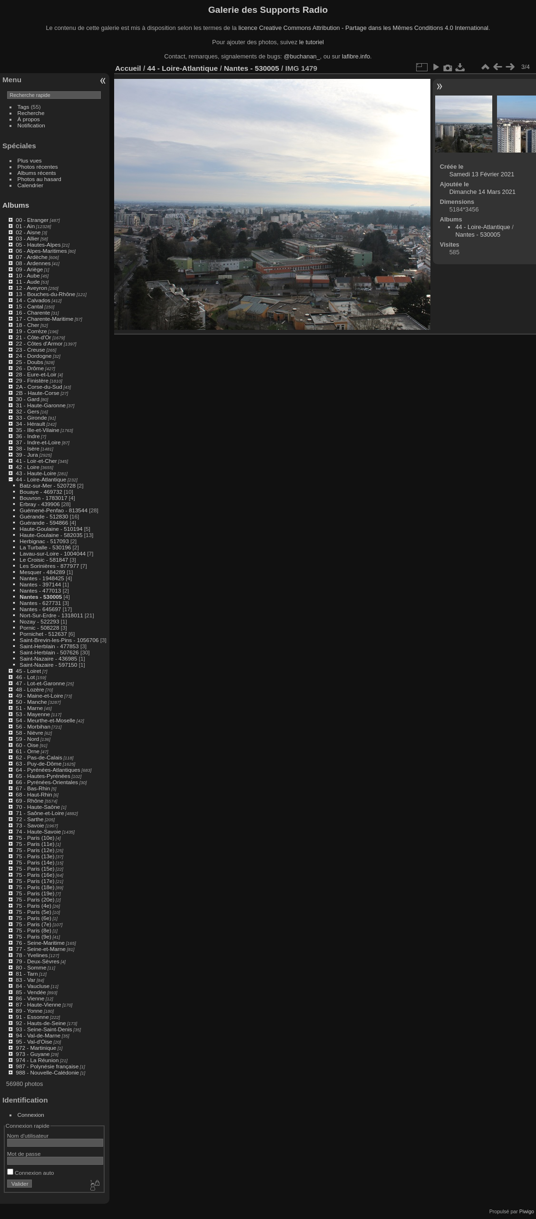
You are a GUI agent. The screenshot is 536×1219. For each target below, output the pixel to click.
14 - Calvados (33, 300)
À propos (29, 119)
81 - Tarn (27, 973)
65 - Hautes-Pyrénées (43, 776)
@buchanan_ (301, 56)
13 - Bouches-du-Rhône (45, 294)
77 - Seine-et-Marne (41, 949)
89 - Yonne (29, 1011)
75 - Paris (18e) (35, 887)
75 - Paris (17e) (35, 881)
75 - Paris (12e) (35, 850)
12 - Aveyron (31, 288)
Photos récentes (38, 166)
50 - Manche (31, 702)
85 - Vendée (31, 992)
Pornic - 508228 (39, 627)
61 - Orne (27, 751)
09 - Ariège (29, 269)
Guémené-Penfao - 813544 (53, 510)
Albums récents (37, 173)
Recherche (31, 113)
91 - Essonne (32, 1017)
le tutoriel (311, 42)
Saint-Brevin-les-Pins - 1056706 (58, 640)
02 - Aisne (28, 232)
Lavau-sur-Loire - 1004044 (52, 553)
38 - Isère (27, 448)
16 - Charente (33, 312)
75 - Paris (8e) (33, 930)
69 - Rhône (29, 800)
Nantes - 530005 (40, 597)
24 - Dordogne (33, 356)
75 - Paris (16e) (35, 875)
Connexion (31, 1115)
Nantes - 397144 (40, 584)
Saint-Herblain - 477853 (48, 646)
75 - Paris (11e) (35, 844)
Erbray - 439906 (39, 504)
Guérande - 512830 (43, 516)
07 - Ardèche (32, 257)
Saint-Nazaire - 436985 (48, 658)
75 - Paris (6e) (33, 918)
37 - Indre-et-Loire (38, 442)
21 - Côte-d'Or (33, 337)
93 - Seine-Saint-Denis (44, 1029)
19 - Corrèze (31, 331)
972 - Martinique (36, 1048)
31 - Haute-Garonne (41, 405)
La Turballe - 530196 (45, 547)
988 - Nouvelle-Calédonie (47, 1072)
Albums (15, 205)
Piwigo (526, 1211)
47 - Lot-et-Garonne (40, 683)
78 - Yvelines (32, 955)
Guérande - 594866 (43, 522)
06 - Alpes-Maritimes (41, 251)
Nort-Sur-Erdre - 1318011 (51, 615)
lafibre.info (356, 56)
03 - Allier (27, 238)
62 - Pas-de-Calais (39, 757)
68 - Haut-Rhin (34, 794)
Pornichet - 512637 (43, 634)
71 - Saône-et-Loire (40, 813)
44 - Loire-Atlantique (41, 479)
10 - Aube (27, 275)
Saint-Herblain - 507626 (48, 652)
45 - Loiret (28, 671)
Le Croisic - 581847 (43, 560)
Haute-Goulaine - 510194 (50, 529)
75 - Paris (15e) (35, 868)
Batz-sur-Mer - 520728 (47, 485)
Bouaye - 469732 (40, 492)
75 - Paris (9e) (33, 936)
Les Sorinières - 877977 (49, 566)
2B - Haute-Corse (37, 393)
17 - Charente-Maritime (44, 319)
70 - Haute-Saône (38, 807)
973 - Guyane (32, 1054)
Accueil (128, 68)
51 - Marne (29, 708)
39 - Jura (27, 454)
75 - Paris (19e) (35, 893)
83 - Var (25, 980)
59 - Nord (27, 739)
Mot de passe (24, 1154)
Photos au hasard (39, 179)
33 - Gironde (31, 417)
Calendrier (30, 185)
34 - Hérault (30, 424)
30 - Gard (27, 399)
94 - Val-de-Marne (38, 1035)
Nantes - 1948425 (41, 578)
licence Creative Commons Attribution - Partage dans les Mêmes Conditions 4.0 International (363, 27)
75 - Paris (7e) (33, 924)
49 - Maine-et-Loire (39, 695)
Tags (23, 107)
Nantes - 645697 (40, 609)
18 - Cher (27, 325)
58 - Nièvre (29, 732)
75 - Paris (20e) (35, 899)
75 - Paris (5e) (33, 912)
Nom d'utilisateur (28, 1136)
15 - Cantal (29, 306)
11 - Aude (27, 281)
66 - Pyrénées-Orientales (47, 782)
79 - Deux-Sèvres (37, 961)
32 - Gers (27, 411)
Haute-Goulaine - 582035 (50, 535)
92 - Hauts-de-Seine (41, 1023)
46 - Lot (25, 677)
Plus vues (30, 160)
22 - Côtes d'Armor (39, 343)
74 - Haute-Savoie (38, 831)
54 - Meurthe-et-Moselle (45, 720)
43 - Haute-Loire (36, 473)
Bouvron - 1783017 (43, 498)
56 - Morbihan (33, 726)
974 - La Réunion (37, 1060)
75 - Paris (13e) (35, 856)
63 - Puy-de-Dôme (38, 763)
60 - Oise (27, 745)
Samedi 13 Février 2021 (482, 174)
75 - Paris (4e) (33, 905)
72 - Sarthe (29, 819)
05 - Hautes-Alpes (38, 244)
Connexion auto (30, 1173)
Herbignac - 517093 (43, 541)
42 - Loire (27, 467)
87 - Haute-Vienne (38, 1004)
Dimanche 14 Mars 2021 (482, 191)
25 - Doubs (29, 362)
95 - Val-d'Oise (34, 1041)
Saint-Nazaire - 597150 (48, 665)
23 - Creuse (30, 349)
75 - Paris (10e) (35, 838)
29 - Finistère (32, 380)
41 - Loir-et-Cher (36, 461)
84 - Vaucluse (32, 986)
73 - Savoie (30, 825)
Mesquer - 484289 (42, 572)
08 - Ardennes (33, 263)
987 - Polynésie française (47, 1066)
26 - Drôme (30, 368)
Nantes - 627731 (40, 603)
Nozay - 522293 (39, 621)
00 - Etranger (32, 220)
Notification (31, 125)
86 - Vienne (30, 998)
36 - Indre (27, 436)
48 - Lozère (30, 689)
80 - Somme (31, 967)
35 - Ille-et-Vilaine (37, 430)
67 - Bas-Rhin (33, 788)
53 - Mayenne (33, 714)
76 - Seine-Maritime (40, 943)
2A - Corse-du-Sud (39, 387)
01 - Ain (25, 226)
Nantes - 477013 (40, 590)
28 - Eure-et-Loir (36, 374)
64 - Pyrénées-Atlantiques (48, 770)
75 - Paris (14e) (35, 862)
